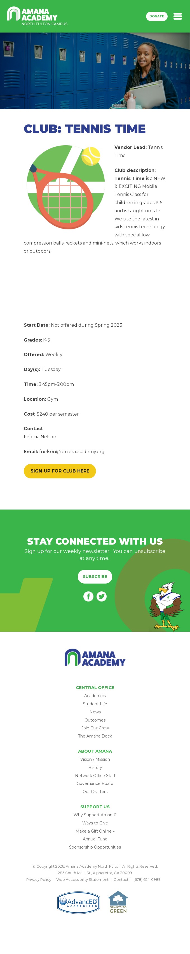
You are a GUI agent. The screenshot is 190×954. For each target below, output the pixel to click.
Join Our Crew (95, 728)
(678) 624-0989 (147, 879)
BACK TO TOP (95, 885)
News (95, 712)
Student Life (95, 703)
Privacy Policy (38, 879)
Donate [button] (156, 16)
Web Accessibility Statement (82, 879)
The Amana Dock (95, 736)
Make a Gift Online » (95, 831)
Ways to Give (95, 823)
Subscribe (95, 576)
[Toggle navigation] (178, 16)
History (95, 767)
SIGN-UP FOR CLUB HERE (60, 471)
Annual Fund (95, 839)
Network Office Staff (95, 775)
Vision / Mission (95, 759)
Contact (121, 879)
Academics (95, 695)
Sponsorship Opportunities (95, 847)
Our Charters (95, 791)
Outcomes (95, 720)
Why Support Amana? (95, 814)
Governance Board (95, 783)
